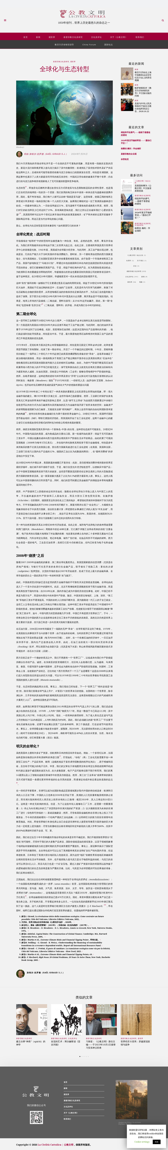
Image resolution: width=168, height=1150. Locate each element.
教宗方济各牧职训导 (64, 43)
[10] (105, 903)
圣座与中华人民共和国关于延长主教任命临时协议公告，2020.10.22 (143, 106)
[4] (54, 378)
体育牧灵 (125, 158)
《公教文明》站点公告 (143, 180)
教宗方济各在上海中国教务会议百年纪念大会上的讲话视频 (143, 75)
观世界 (52, 35)
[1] (26, 185)
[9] (26, 895)
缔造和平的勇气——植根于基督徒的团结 (142, 200)
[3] (42, 303)
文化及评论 (96, 35)
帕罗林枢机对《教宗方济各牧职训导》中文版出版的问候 (143, 90)
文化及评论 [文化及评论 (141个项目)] (131, 275)
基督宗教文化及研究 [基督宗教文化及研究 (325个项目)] (136, 270)
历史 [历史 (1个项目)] (136, 264)
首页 (25, 35)
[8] (17, 781)
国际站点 (108, 43)
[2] (20, 212)
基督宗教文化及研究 (73, 35)
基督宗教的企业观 (129, 152)
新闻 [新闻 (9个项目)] (144, 275)
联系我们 (140, 35)
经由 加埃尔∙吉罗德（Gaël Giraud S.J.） (42, 152)
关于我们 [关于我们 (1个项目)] (141, 259)
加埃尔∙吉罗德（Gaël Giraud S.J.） (46, 971)
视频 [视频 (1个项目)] (142, 281)
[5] (26, 411)
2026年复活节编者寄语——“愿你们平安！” (143, 214)
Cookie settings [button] (141, 1141)
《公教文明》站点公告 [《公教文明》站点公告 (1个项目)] (136, 254)
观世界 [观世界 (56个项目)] (131, 281)
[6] (30, 697)
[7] (60, 755)
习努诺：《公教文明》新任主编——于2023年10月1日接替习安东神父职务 (101, 1043)
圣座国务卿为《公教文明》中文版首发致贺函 (143, 187)
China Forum (89, 43)
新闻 (38, 35)
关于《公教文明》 (118, 35)
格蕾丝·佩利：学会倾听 (131, 147)
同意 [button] (156, 1142)
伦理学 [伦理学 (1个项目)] (130, 259)
